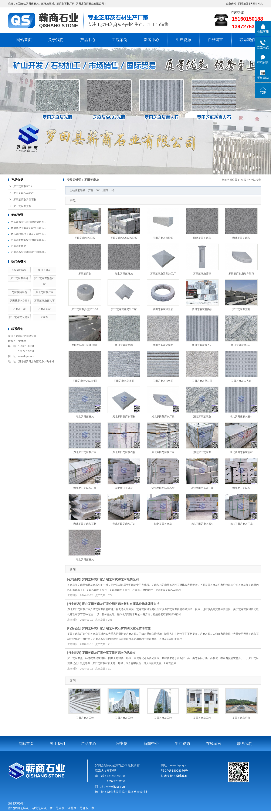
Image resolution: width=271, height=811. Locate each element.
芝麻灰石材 (44, 308)
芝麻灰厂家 (19, 308)
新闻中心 (151, 40)
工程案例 (119, 40)
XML (260, 3)
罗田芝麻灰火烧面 (19, 317)
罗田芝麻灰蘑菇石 (241, 345)
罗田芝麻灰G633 (22, 186)
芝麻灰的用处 (18, 245)
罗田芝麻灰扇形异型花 (241, 273)
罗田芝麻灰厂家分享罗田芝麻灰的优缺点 (109, 652)
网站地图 (243, 3)
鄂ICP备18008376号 (174, 770)
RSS (253, 3)
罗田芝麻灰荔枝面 (202, 380)
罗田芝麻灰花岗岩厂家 (124, 309)
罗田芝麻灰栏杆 (241, 717)
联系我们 (247, 40)
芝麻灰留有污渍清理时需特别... (28, 222)
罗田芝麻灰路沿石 (85, 237)
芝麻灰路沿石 (19, 292)
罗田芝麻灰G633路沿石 (124, 237)
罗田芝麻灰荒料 (22, 206)
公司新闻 (74, 579)
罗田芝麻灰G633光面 (85, 380)
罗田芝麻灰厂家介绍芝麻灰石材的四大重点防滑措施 (116, 628)
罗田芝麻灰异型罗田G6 (84, 309)
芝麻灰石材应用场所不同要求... (28, 251)
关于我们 (56, 40)
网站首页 (24, 40)
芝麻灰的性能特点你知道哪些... (28, 239)
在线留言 (215, 40)
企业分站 (231, 3)
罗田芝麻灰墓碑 (19, 278)
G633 (44, 317)
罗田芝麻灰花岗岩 (23, 192)
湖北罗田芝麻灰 (202, 237)
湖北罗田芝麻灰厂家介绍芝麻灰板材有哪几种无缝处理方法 (120, 603)
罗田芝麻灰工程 (85, 717)
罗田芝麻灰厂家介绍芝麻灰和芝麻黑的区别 (110, 579)
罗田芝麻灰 (44, 269)
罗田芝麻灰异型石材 (24, 199)
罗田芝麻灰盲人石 (44, 300)
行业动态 (74, 603)
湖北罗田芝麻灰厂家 (163, 416)
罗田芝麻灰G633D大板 (85, 345)
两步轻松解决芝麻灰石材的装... (28, 234)
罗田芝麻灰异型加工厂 (163, 273)
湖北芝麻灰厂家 (44, 292)
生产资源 (183, 40)
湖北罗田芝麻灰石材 (123, 416)
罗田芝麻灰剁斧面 (124, 380)
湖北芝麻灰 (39, 808)
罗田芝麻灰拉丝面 (163, 380)
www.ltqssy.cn (26, 356)
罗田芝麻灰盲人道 (241, 380)
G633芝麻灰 (19, 269)
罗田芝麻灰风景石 (163, 309)
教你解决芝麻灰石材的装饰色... (28, 228)
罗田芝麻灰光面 (124, 345)
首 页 (243, 179)
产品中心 (87, 40)
